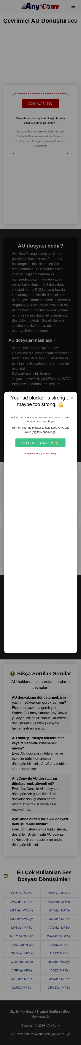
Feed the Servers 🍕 (40, 442)
